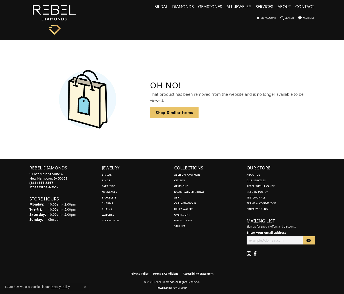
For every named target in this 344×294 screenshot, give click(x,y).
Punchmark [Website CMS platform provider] (180, 287)
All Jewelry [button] (238, 6)
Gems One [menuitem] (181, 186)
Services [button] (264, 6)
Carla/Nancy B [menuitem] (185, 203)
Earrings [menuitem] (108, 186)
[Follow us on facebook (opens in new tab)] (255, 253)
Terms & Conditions (261, 203)
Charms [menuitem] (107, 203)
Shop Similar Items (174, 112)
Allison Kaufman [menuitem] (187, 174)
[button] (266, 18)
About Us (253, 174)
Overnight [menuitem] (182, 214)
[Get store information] (44, 187)
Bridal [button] (161, 6)
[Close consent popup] (85, 287)
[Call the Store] (41, 182)
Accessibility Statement (198, 274)
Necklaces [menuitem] (109, 191)
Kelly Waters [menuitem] (184, 209)
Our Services (256, 180)
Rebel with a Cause (261, 186)
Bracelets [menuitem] (109, 197)
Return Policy (257, 191)
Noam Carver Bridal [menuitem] (189, 191)
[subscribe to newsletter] (309, 240)
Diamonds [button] (183, 6)
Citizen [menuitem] (179, 180)
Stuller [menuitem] (180, 226)
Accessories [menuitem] (111, 220)
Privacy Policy (258, 209)
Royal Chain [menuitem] (183, 220)
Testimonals (256, 197)
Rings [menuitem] (106, 180)
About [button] (284, 6)
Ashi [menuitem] (177, 197)
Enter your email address (266, 232)
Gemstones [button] (210, 6)
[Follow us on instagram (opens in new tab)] (249, 253)
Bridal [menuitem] (107, 174)
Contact (304, 6)
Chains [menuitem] (107, 209)
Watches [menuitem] (108, 214)
